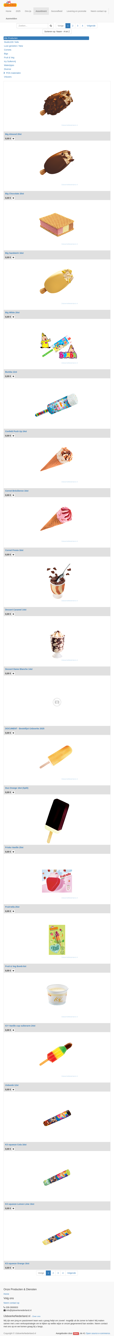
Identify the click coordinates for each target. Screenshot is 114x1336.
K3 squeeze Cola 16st (15, 1144)
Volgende (91, 26)
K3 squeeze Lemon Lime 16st (19, 1204)
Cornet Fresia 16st (14, 550)
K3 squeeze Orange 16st (17, 1263)
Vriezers (8, 77)
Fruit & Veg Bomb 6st (15, 966)
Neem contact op (11, 1303)
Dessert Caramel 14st (15, 609)
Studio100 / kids (11, 42)
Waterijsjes (9, 65)
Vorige (61, 26)
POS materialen (13, 73)
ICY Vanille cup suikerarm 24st (20, 1026)
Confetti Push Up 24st (16, 431)
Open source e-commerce (98, 1333)
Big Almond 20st (13, 134)
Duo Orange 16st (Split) (16, 788)
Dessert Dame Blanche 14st (19, 669)
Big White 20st (12, 312)
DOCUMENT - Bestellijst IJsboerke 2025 (24, 728)
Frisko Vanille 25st (14, 847)
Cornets (7, 50)
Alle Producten (11, 38)
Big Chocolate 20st (14, 193)
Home (6, 1294)
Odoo (76, 1333)
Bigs (6, 53)
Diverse (7, 69)
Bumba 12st (11, 372)
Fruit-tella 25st (12, 907)
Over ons (36, 1316)
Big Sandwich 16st (14, 253)
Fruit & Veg (9, 57)
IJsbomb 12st (11, 1085)
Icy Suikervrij (10, 61)
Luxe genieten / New (13, 46)
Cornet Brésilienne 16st (16, 491)
